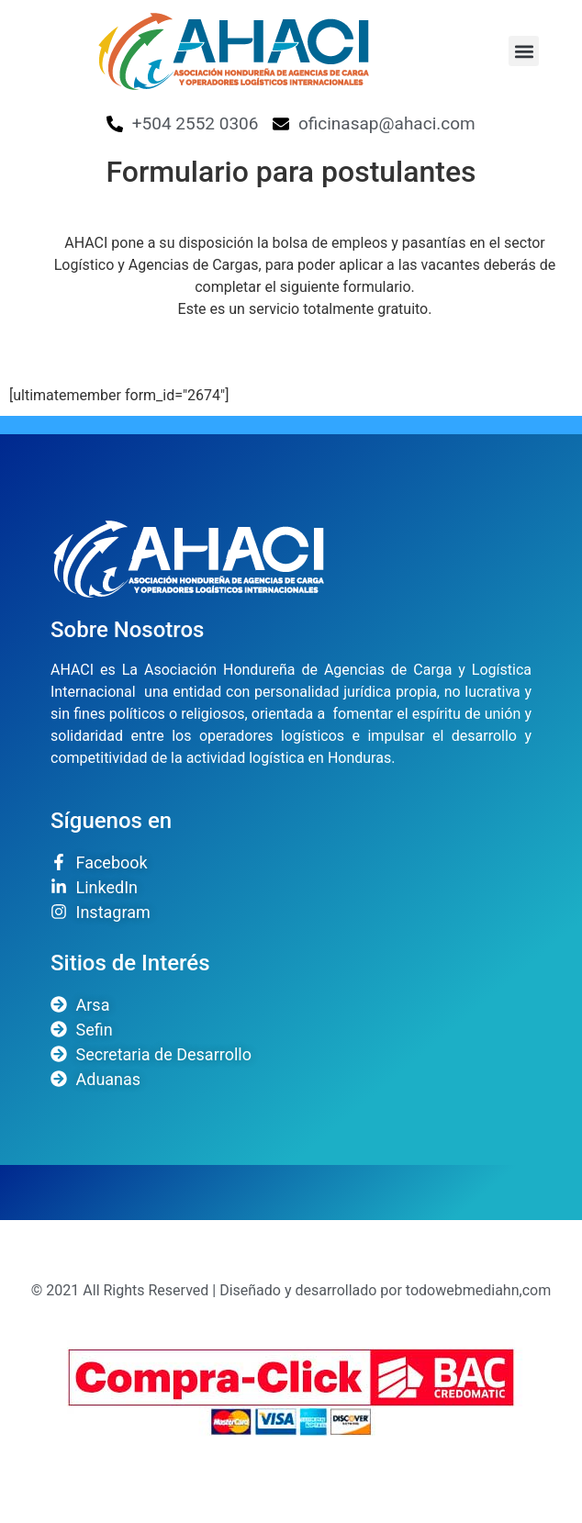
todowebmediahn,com (478, 1290)
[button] (524, 51)
